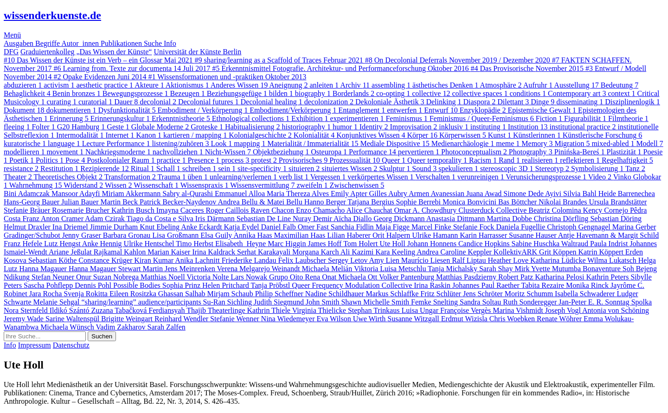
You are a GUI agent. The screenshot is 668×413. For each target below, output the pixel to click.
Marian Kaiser (170, 252)
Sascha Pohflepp (49, 285)
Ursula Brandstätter (618, 202)
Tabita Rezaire (543, 285)
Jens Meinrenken (191, 269)
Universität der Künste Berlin (197, 52)
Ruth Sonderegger (531, 302)
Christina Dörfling (562, 218)
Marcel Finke (432, 227)
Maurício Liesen (426, 260)
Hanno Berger (326, 202)
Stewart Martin (141, 269)
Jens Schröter (484, 294)
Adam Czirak (105, 218)
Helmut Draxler (28, 227)
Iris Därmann (216, 218)
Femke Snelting (435, 302)
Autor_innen (81, 43)
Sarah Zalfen (167, 327)
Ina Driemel (71, 227)
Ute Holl (393, 244)
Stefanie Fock (474, 227)
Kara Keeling (396, 252)
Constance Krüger (106, 260)
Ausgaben (19, 43)
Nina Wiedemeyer (289, 319)
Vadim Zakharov (122, 327)
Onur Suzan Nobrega (108, 277)
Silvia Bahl (580, 193)
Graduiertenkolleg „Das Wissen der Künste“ (86, 52)
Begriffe (48, 43)
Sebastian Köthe (53, 260)
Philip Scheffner (280, 294)
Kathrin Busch (133, 210)
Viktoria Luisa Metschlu (391, 269)
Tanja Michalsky (453, 269)
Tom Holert (361, 244)
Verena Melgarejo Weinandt (259, 269)
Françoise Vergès (466, 310)
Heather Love (509, 260)
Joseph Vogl (563, 310)
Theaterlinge (227, 310)
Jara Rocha (46, 294)
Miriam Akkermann (132, 193)
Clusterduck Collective (493, 210)
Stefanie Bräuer (28, 210)
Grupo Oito (287, 277)
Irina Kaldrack (214, 252)
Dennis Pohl (94, 285)
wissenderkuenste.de (52, 15)
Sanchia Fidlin (353, 227)
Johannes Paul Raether (486, 285)
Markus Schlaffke (393, 294)
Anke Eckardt (202, 227)
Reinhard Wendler (182, 319)
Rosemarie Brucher (81, 210)
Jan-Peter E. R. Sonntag (595, 302)
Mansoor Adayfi (76, 193)
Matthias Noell (163, 277)
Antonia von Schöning (615, 310)
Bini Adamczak (27, 193)
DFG (11, 52)
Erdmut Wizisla (465, 319)
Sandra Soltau (481, 302)
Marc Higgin (288, 244)
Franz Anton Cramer (53, 218)
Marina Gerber (634, 227)
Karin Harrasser (484, 235)
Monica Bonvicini (470, 202)
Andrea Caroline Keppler (455, 252)
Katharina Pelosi (560, 277)
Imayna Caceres (181, 210)
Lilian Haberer (350, 235)
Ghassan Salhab (182, 294)
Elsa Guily (216, 235)
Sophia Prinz (182, 285)
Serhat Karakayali (264, 252)
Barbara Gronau (128, 235)
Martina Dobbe (510, 218)
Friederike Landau (250, 260)
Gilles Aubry (389, 193)
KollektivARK (516, 252)
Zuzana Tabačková (119, 310)
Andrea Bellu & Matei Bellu (261, 202)
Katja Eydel (242, 227)
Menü (12, 35)
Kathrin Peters (608, 277)
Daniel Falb (279, 227)
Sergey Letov (348, 260)
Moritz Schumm (530, 294)
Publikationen (122, 43)
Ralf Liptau (470, 260)
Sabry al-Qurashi (188, 193)
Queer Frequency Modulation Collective (353, 285)
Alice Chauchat (370, 210)
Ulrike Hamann (436, 235)
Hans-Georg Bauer (32, 202)
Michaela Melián (328, 269)
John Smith (323, 302)
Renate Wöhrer (560, 319)
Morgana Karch (316, 252)
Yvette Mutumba (557, 269)
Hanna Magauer (44, 269)
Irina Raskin (433, 285)
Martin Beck (120, 202)
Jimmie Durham (115, 227)
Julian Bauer (80, 202)
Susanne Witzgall (414, 319)
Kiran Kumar (154, 260)
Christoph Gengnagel (579, 227)
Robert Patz (516, 277)
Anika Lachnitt (198, 260)
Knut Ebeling (160, 227)
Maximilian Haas (301, 235)
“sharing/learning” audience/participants (142, 302)
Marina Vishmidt (519, 310)
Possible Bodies (137, 285)
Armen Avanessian (437, 193)
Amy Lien (385, 260)
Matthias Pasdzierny (467, 277)
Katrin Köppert (601, 252)
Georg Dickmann (399, 218)
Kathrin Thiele (269, 310)
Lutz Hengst (63, 244)
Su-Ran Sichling (228, 302)
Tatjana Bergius (371, 202)
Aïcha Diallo (353, 218)
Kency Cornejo (606, 210)
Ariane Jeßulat (71, 252)
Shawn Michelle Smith (376, 302)
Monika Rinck (588, 285)
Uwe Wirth (370, 319)
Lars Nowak (250, 277)
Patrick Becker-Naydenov (179, 202)
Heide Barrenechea (626, 193)
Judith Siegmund (280, 302)
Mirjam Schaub (231, 294)
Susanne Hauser (533, 235)
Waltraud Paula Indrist (595, 244)
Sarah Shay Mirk (505, 269)
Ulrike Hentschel (150, 244)
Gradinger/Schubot (33, 235)
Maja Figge (393, 227)
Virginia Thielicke (320, 310)
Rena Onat (321, 277)
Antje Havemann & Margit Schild (608, 235)
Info (170, 43)
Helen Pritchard (226, 285)
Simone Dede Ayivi (533, 193)
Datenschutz (71, 345)
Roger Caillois (228, 210)
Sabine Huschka (536, 244)
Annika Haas (253, 235)
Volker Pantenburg (407, 277)
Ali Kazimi (358, 252)
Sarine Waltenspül (73, 319)
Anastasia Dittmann (456, 218)
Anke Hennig (103, 244)
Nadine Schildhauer (335, 294)
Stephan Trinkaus (375, 310)
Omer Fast (314, 227)
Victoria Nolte (208, 277)
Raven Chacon (273, 210)
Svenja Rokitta (86, 294)
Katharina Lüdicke (558, 260)
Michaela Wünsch (68, 327)
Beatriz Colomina (555, 210)
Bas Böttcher (518, 202)
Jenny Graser (82, 235)
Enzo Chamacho (321, 210)
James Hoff (325, 244)
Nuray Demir (313, 218)
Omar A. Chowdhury (426, 210)
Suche (154, 43)
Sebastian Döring (616, 218)
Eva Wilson (335, 319)
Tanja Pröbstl (271, 285)
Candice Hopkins (485, 244)
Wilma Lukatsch (612, 260)
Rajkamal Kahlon (121, 252)
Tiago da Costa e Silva (161, 218)
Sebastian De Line (265, 218)
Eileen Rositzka (133, 294)
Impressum (34, 345)
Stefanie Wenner (235, 319)
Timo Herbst (195, 244)
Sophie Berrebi (419, 202)
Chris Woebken (513, 319)
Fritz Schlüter (441, 294)
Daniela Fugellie (521, 227)
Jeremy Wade (24, 319)
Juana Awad (484, 193)
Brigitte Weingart (127, 319)
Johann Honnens (432, 244)
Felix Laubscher (303, 260)
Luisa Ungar (420, 310)
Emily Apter (350, 193)
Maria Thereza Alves (299, 193)
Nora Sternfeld (27, 310)
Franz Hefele (24, 244)
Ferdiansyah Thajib (177, 310)
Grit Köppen (558, 252)
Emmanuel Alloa (241, 193)
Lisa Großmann (176, 235)
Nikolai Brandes (564, 202)
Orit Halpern (392, 235)
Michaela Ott (358, 277)
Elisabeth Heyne (241, 244)
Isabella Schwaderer (586, 294)
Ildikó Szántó (70, 310)
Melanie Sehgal (57, 302)
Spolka (641, 302)
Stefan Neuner (54, 277)
